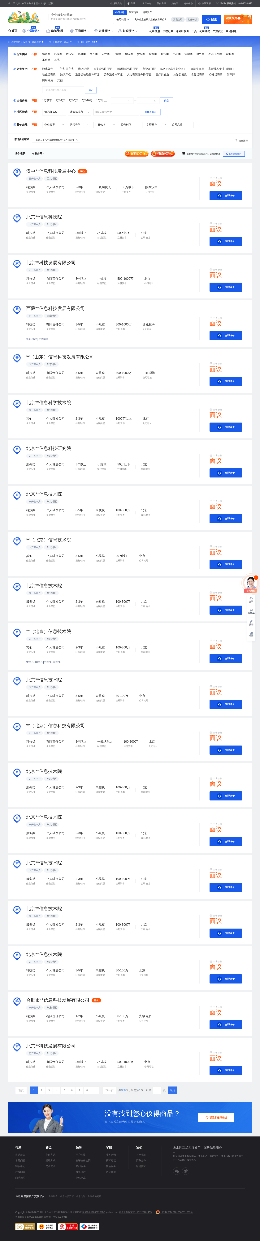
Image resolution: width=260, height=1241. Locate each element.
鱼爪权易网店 (94, 1196)
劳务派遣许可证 (113, 74)
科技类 (165, 54)
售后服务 (111, 1166)
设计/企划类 (215, 54)
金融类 (82, 54)
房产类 (94, 54)
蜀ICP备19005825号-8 (93, 1212)
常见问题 (231, 31)
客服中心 (20, 1166)
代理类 (117, 54)
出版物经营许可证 (127, 68)
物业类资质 (49, 74)
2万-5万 (73, 100)
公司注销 (204, 31)
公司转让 (33, 31)
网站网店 (47, 80)
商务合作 (141, 1160)
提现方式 (50, 1160)
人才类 (106, 54)
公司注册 (154, 31)
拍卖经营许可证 (102, 68)
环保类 (58, 54)
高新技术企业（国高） (221, 68)
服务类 (200, 54)
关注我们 (218, 31)
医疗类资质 (162, 74)
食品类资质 (198, 74)
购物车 (174, 3)
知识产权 (65, 74)
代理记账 (167, 31)
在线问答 (20, 1172)
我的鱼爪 (161, 3)
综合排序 (21, 153)
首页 (14, 31)
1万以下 (47, 100)
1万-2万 (60, 100)
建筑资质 (57, 31)
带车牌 (231, 74)
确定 (172, 1090)
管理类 (188, 54)
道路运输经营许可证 (87, 74)
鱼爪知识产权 (67, 1196)
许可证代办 (182, 31)
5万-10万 (87, 100)
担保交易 (81, 1177)
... (95, 1090)
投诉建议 (111, 1160)
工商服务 (81, 31)
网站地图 (20, 1177)
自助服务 (20, 1154)
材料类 (230, 54)
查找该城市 (150, 112)
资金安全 (50, 1166)
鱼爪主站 (147, 3)
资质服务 (105, 31)
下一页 (110, 1090)
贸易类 (141, 54)
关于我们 (141, 1154)
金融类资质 (197, 68)
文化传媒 (192, 19)
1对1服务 (81, 1166)
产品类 (177, 54)
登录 (133, 3)
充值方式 (50, 1154)
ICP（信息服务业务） (173, 68)
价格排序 (38, 153)
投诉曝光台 (116, 3)
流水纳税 (83, 68)
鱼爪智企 (53, 1196)
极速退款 (81, 1172)
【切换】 (51, 3)
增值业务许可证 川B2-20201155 (135, 1212)
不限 (34, 54)
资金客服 (111, 1172)
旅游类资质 (180, 74)
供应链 (70, 54)
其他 (56, 59)
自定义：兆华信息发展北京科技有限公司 (57, 140)
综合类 (46, 54)
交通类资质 (216, 74)
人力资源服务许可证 (139, 74)
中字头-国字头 (65, 68)
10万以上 (101, 100)
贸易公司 (177, 19)
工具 (194, 31)
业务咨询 (111, 1154)
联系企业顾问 (233, 154)
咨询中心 (188, 3)
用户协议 (81, 1154)
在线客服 (204, 3)
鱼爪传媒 (80, 1196)
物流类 (129, 54)
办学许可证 (149, 68)
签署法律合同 (83, 1160)
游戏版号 (47, 68)
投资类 (153, 54)
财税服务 (129, 31)
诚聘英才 (141, 1166)
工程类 (46, 59)
